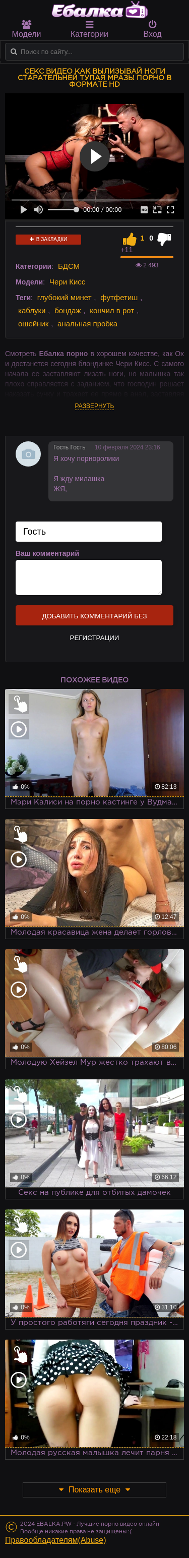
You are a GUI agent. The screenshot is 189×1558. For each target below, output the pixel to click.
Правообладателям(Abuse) (55, 1540)
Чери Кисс (67, 281)
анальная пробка (87, 323)
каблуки (31, 310)
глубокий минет (64, 297)
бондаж (67, 310)
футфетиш (119, 297)
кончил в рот (112, 310)
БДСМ (69, 266)
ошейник (33, 323)
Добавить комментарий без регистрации (94, 618)
